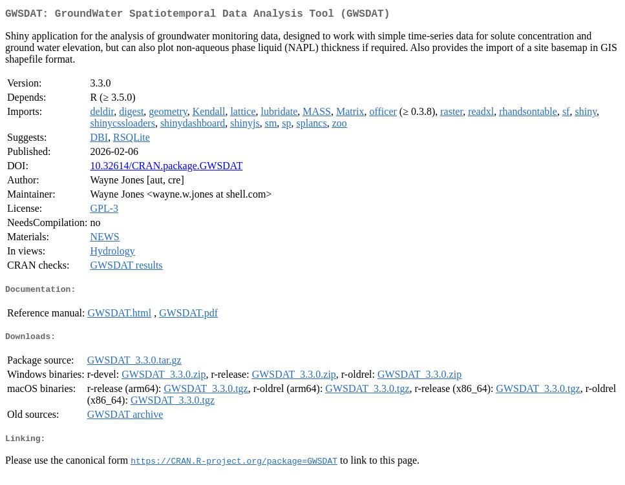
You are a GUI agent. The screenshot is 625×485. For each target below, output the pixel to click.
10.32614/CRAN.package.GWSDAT (166, 168)
